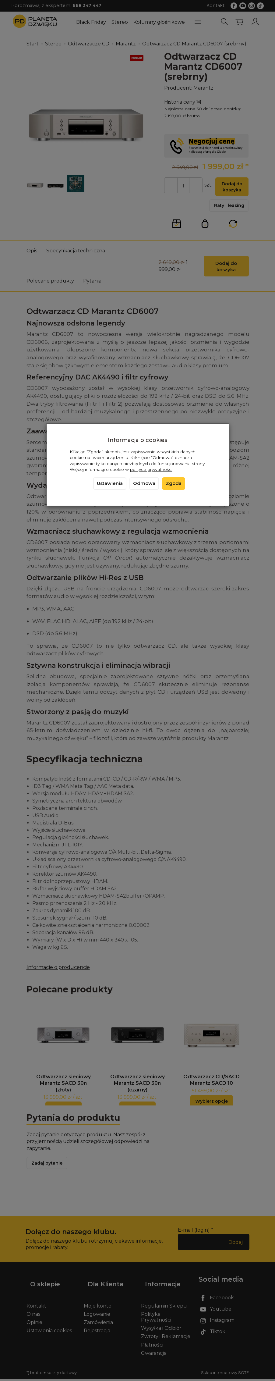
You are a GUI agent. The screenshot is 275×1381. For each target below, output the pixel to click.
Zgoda (174, 483)
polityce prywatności (151, 469)
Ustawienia (110, 483)
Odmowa (144, 483)
